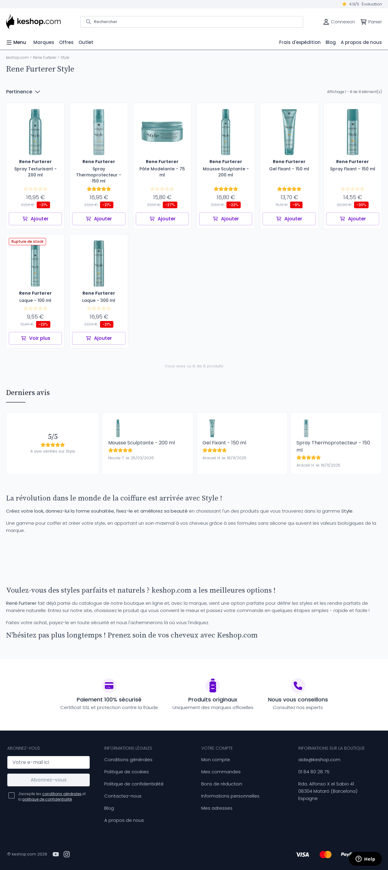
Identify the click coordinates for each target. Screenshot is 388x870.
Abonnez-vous (49, 779)
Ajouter (35, 218)
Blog (109, 808)
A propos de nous (124, 820)
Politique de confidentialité (134, 784)
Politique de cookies (126, 771)
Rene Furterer (44, 57)
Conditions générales (128, 759)
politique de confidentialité (47, 799)
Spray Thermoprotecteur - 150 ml (333, 446)
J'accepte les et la (52, 796)
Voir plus (35, 338)
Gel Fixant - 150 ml (224, 442)
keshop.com (17, 57)
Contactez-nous (123, 796)
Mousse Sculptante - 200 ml (141, 442)
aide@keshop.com (319, 759)
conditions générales (62, 793)
